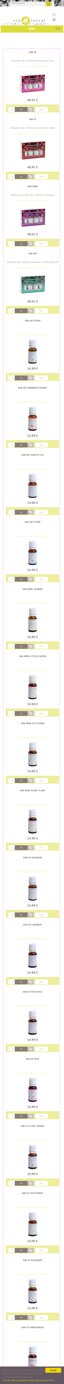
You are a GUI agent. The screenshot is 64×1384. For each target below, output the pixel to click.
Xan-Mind (32, 186)
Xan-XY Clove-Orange (33, 1126)
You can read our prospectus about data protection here (28, 1380)
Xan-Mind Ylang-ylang (32, 790)
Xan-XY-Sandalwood (32, 1327)
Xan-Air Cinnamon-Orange (32, 387)
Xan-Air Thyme (33, 522)
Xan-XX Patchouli (32, 991)
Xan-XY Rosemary (32, 1260)
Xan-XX (32, 52)
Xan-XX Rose (32, 1058)
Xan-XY (32, 119)
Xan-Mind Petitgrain (32, 723)
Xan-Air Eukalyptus (32, 454)
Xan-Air (32, 253)
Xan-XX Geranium (32, 857)
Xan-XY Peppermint (33, 1193)
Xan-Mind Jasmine (33, 589)
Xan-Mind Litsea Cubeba (32, 656)
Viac (41, 109)
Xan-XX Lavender (32, 924)
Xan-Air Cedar (32, 320)
